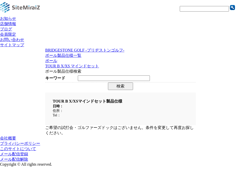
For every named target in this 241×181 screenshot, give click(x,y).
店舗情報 (8, 24)
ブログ (6, 29)
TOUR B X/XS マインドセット (72, 66)
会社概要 (8, 138)
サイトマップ (12, 45)
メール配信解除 (14, 159)
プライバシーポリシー (20, 143)
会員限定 (8, 34)
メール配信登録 (14, 154)
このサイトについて (18, 149)
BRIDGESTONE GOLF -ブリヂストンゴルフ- (84, 50)
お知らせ (8, 18)
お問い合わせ (12, 39)
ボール (51, 61)
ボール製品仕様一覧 (63, 55)
